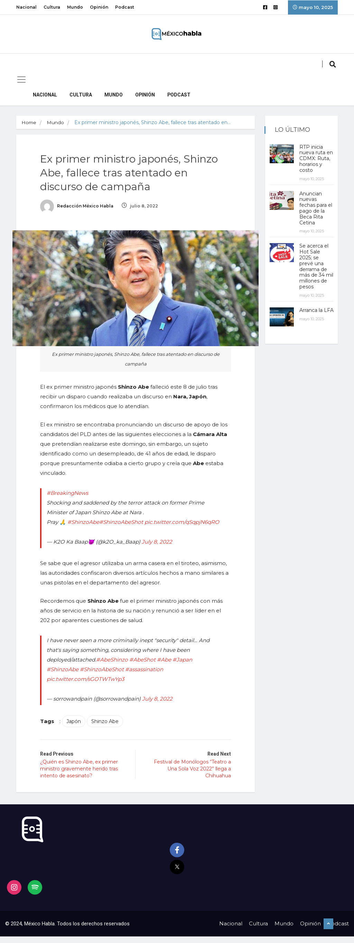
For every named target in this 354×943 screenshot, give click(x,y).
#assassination (146, 677)
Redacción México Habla (80, 207)
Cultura (52, 7)
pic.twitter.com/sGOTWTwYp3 (88, 686)
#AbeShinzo (115, 667)
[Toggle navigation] (21, 79)
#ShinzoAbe (86, 520)
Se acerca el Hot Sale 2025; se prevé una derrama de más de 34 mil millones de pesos (314, 272)
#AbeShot (145, 667)
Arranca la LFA (311, 319)
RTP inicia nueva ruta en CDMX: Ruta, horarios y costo (313, 161)
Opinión (99, 7)
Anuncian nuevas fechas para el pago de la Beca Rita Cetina (315, 213)
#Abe (166, 667)
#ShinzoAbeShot (123, 520)
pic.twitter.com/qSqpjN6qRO (87, 529)
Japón (77, 729)
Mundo (75, 7)
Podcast (124, 7)
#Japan (184, 667)
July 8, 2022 (161, 549)
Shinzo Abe (108, 729)
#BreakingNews (71, 491)
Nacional (26, 7)
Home (29, 122)
